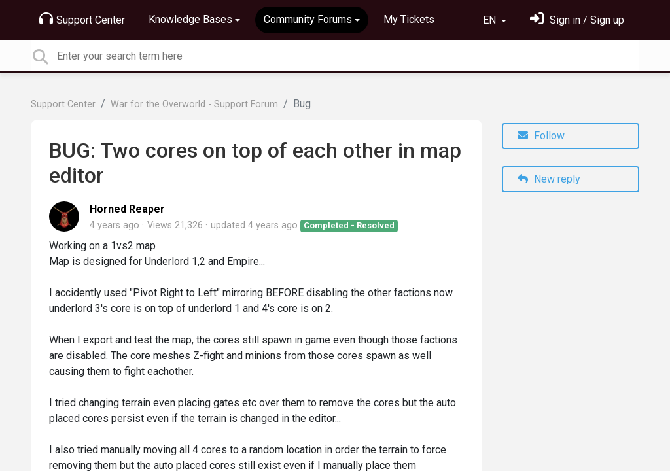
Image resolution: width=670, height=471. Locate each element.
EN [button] (491, 20)
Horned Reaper (127, 209)
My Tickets (408, 19)
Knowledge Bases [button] (190, 19)
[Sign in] (577, 20)
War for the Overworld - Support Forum (194, 104)
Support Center (82, 19)
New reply (549, 179)
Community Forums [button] (308, 19)
